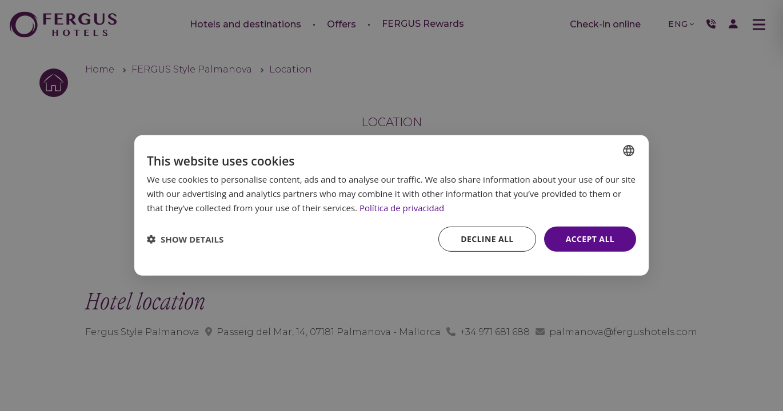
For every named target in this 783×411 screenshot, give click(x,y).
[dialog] (391, 205)
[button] (185, 239)
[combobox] (628, 150)
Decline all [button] (487, 238)
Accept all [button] (590, 238)
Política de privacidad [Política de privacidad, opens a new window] (401, 207)
